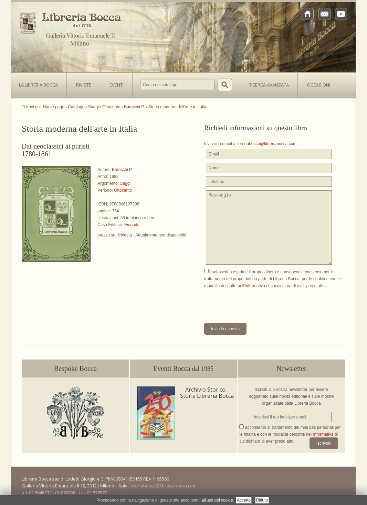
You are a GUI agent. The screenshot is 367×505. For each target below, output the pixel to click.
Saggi (125, 183)
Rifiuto (262, 500)
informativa (255, 285)
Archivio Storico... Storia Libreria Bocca (207, 393)
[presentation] (256, 302)
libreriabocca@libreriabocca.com (266, 143)
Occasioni (318, 85)
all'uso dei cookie (217, 500)
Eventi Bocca (183, 368)
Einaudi (131, 224)
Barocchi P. (122, 169)
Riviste (81, 83)
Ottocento (123, 190)
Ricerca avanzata (269, 85)
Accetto (244, 500)
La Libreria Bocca (41, 83)
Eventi (116, 85)
